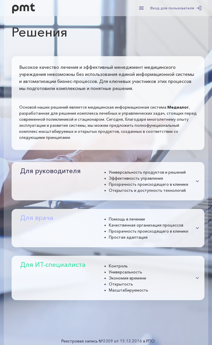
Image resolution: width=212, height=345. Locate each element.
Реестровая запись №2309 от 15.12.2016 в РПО (108, 340)
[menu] (141, 8)
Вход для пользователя (175, 8)
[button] (110, 181)
